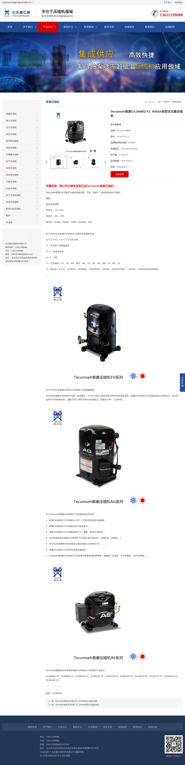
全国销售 (170, 27)
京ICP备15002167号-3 (50, 755)
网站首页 (32, 727)
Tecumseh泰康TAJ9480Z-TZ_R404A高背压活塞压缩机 (77, 705)
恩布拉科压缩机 (13, 209)
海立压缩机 (11, 120)
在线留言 (129, 27)
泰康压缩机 (11, 168)
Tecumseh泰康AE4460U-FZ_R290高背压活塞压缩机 (76, 701)
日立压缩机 (11, 127)
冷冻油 (9, 222)
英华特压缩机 (12, 141)
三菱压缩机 (11, 181)
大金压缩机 (11, 188)
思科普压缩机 (12, 175)
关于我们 (167, 2)
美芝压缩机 (11, 134)
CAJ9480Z (57, 693)
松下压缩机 (11, 161)
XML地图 (66, 755)
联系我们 (179, 2)
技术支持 (109, 27)
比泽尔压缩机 (12, 202)
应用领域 (89, 27)
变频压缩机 (11, 114)
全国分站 (152, 727)
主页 (159, 102)
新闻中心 (68, 27)
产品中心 (48, 27)
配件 (8, 215)
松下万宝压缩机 (13, 195)
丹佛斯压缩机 (12, 154)
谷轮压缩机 (11, 147)
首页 (10, 27)
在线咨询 (119, 174)
